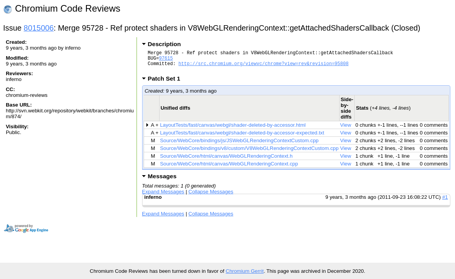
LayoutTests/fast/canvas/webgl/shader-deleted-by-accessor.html (233, 130)
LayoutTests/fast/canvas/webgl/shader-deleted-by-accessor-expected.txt (242, 137)
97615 (166, 60)
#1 (445, 202)
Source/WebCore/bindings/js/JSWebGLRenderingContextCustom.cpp (239, 145)
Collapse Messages (211, 196)
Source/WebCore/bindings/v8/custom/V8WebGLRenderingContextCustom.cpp (249, 153)
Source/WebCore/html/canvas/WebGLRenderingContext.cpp (229, 168)
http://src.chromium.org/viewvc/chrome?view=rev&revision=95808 (264, 67)
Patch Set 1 (166, 83)
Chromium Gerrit (245, 271)
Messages (162, 180)
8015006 (39, 28)
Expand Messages (163, 196)
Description (164, 44)
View (345, 130)
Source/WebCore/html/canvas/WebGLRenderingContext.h (226, 161)
